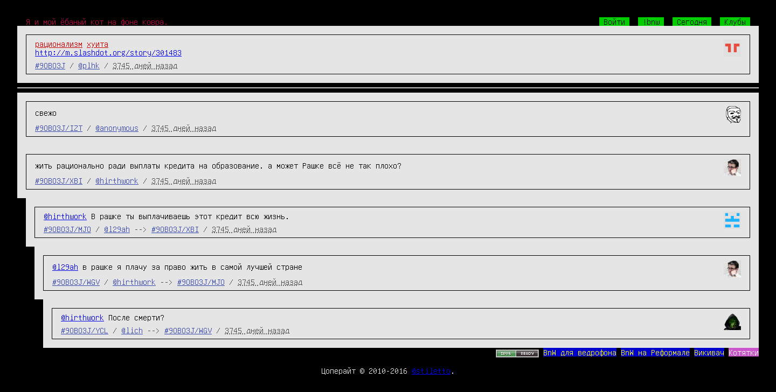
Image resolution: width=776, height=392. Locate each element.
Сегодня (692, 21)
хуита (97, 43)
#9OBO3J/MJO (67, 229)
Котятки (744, 352)
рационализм (58, 43)
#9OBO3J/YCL (84, 330)
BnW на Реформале (655, 352)
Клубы (735, 21)
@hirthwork (116, 180)
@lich (132, 330)
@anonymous (116, 127)
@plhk (89, 65)
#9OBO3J (50, 65)
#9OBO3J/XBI (58, 180)
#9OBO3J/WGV (76, 281)
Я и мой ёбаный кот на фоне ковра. (97, 21)
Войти (614, 21)
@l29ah (117, 229)
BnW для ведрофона (579, 352)
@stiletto (431, 370)
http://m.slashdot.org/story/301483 (108, 52)
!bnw (651, 21)
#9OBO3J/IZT (58, 127)
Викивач (709, 352)
